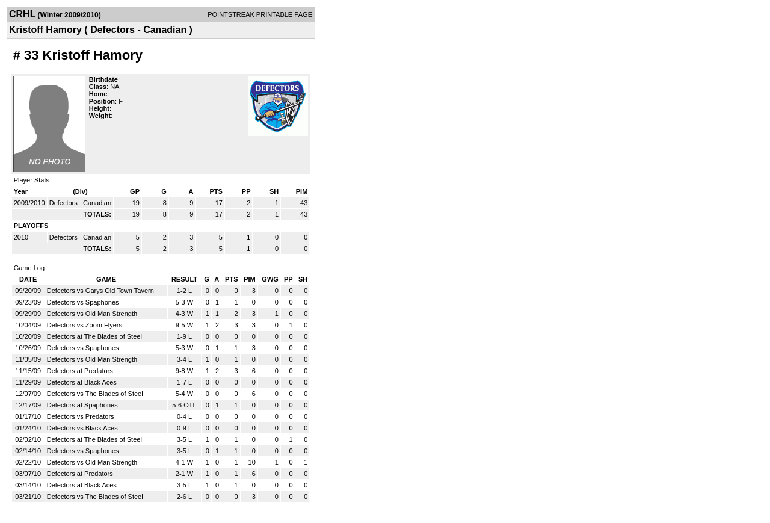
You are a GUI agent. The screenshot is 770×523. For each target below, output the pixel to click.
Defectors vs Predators (80, 416)
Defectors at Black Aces (82, 382)
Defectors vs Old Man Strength (92, 313)
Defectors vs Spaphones (83, 302)
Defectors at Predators (80, 370)
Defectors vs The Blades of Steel (95, 393)
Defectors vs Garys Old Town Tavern (100, 290)
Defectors (64, 202)
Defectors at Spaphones (82, 405)
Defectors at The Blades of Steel (94, 336)
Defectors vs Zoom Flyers (84, 325)
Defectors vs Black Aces (82, 428)
